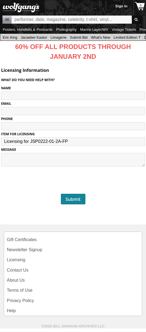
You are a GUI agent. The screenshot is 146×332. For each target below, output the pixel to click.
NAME (6, 88)
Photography (66, 29)
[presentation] (73, 180)
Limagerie (58, 37)
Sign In (121, 6)
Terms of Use (19, 290)
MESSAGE (8, 149)
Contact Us (17, 270)
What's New (100, 37)
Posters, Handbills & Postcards (28, 29)
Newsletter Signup (24, 249)
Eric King (10, 37)
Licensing (16, 259)
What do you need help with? (28, 80)
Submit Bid (78, 37)
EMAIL (6, 103)
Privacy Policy (20, 300)
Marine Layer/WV (94, 29)
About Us (16, 280)
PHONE (7, 118)
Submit (73, 199)
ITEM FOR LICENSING (18, 134)
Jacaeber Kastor (34, 37)
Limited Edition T (127, 37)
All (7, 19)
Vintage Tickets (124, 29)
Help (11, 310)
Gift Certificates (22, 239)
